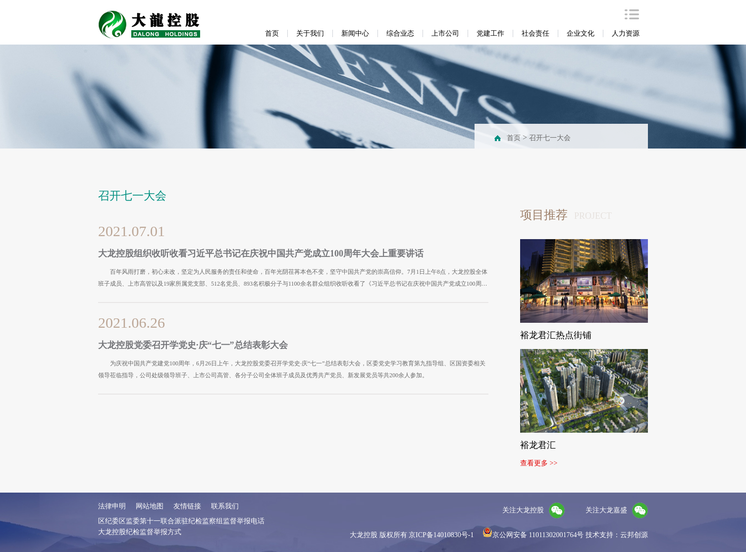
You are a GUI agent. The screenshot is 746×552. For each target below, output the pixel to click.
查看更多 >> (538, 463)
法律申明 (112, 506)
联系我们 (225, 506)
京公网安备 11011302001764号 (533, 535)
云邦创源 (634, 535)
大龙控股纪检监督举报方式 (139, 532)
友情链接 (187, 506)
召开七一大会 (550, 138)
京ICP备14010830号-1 (441, 535)
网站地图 (149, 506)
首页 (514, 138)
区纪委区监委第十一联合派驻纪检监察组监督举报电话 (181, 521)
